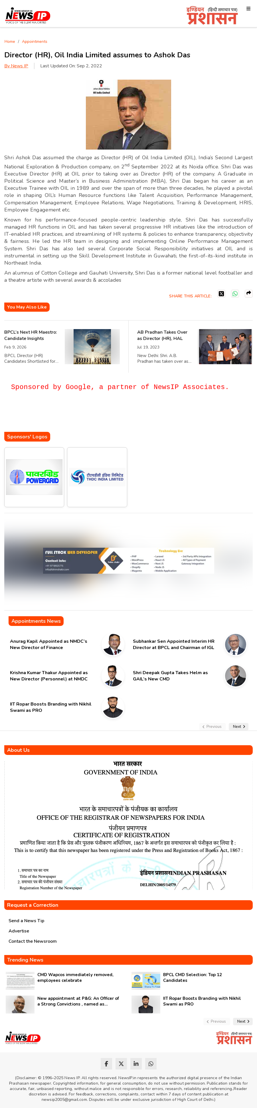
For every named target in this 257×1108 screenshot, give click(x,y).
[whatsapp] (151, 1063)
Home (10, 41)
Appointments (34, 41)
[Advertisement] (108, 415)
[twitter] (121, 1063)
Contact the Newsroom (33, 941)
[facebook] (106, 1063)
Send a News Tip (26, 921)
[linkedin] (136, 1063)
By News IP (16, 66)
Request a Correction (32, 905)
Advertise (19, 931)
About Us (18, 750)
